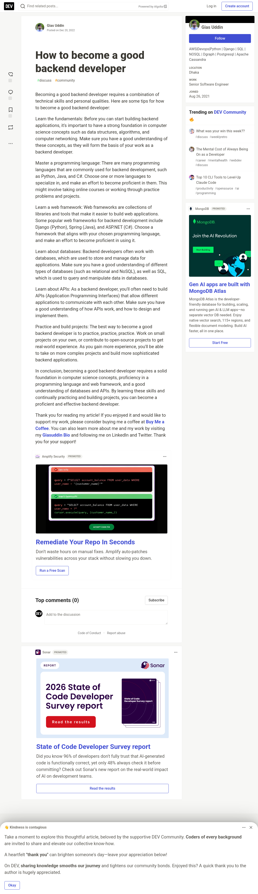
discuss (44, 80)
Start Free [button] (220, 343)
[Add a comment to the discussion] (106, 617)
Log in (211, 6)
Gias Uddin (55, 25)
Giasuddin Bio (56, 435)
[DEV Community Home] (9, 6)
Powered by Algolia (152, 6)
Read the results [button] (102, 788)
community (65, 80)
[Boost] (11, 127)
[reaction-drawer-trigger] (10, 77)
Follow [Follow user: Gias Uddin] (220, 38)
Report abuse (116, 633)
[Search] (22, 6)
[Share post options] (10, 143)
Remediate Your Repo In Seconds (85, 542)
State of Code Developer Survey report (93, 746)
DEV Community (230, 112)
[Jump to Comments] (11, 94)
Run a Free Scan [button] (52, 570)
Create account (237, 6)
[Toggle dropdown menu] (164, 456)
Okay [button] (12, 885)
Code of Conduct (89, 633)
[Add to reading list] (11, 112)
